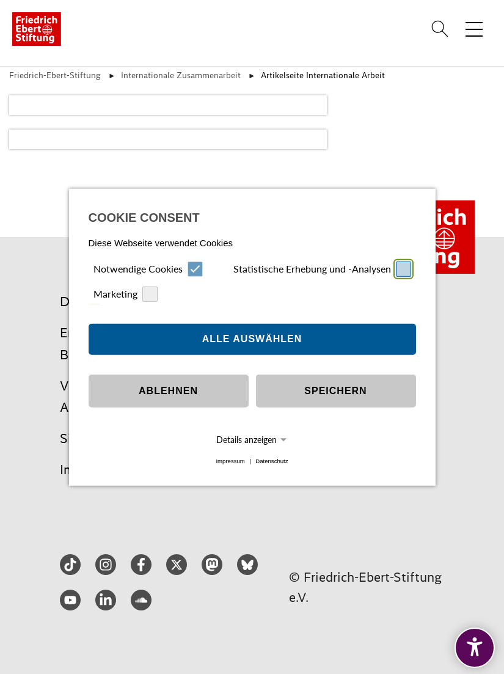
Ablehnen (168, 391)
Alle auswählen (252, 339)
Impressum (230, 461)
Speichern (335, 391)
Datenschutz (271, 461)
